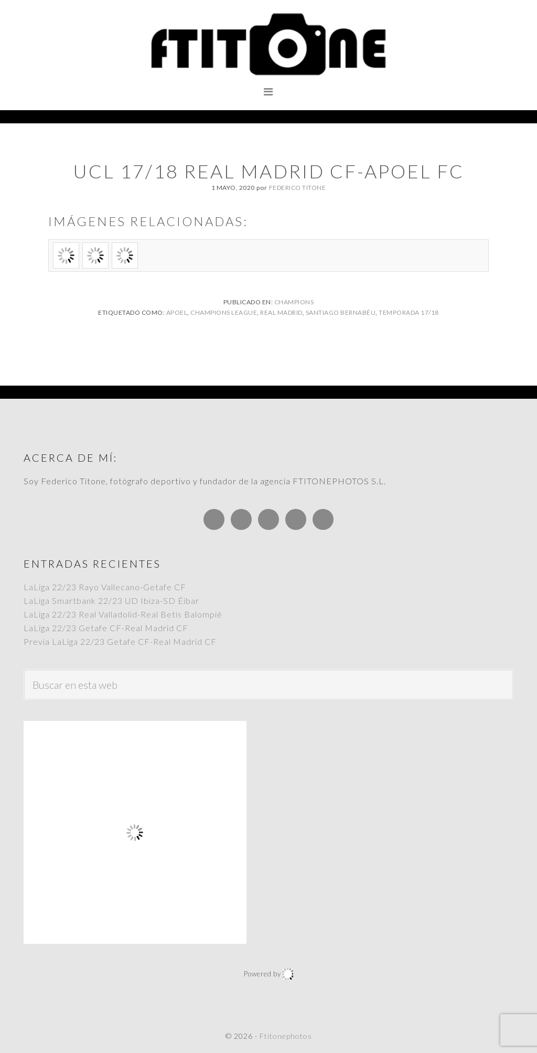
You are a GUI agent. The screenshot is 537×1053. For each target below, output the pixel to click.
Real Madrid (281, 312)
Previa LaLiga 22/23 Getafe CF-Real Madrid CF (120, 641)
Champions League (223, 312)
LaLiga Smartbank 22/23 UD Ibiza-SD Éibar (111, 600)
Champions (294, 302)
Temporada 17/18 (409, 312)
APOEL (177, 312)
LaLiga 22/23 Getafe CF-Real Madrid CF (106, 628)
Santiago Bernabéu (341, 312)
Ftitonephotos (268, 44)
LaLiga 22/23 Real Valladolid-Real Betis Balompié (123, 614)
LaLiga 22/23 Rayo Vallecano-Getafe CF (105, 587)
